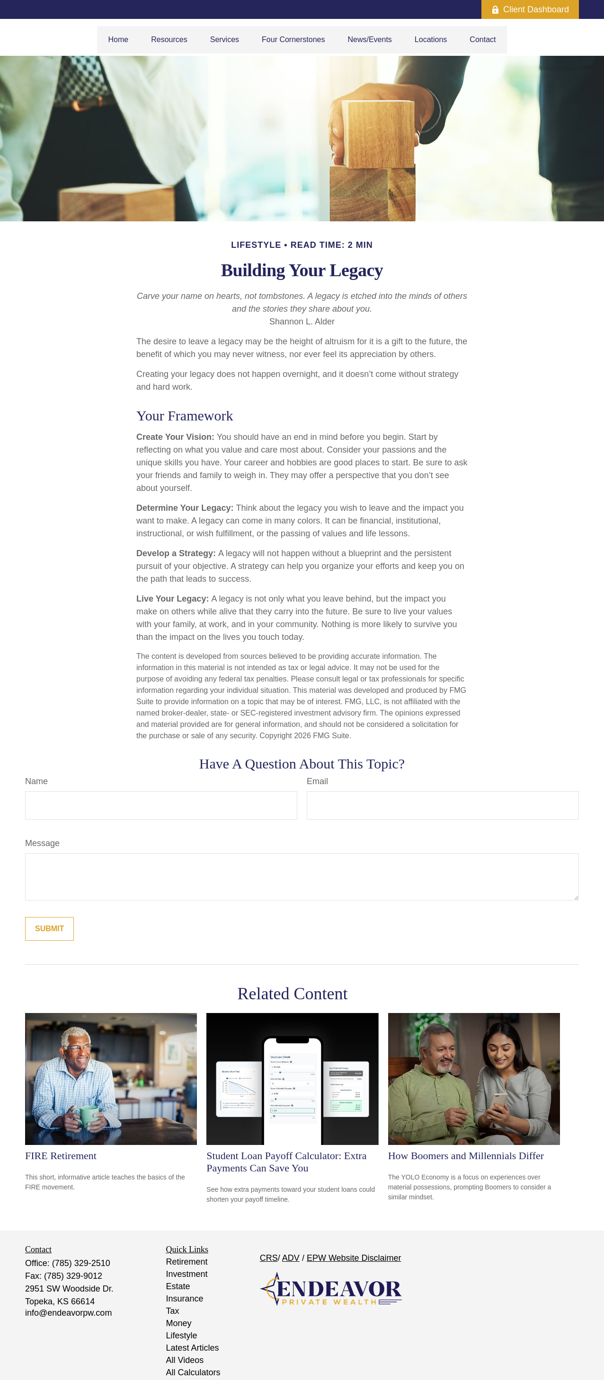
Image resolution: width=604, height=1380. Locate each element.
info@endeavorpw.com (68, 1313)
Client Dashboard (530, 9)
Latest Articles (192, 1348)
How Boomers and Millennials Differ (466, 1156)
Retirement (187, 1261)
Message (42, 843)
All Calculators (193, 1372)
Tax (172, 1311)
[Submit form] (49, 929)
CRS (269, 1258)
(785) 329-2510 (81, 1263)
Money (179, 1323)
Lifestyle (181, 1335)
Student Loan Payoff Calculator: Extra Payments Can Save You (286, 1162)
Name (36, 781)
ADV (291, 1258)
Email (317, 781)
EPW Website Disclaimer (354, 1258)
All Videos (185, 1360)
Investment (187, 1274)
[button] (118, 39)
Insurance (185, 1298)
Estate (178, 1286)
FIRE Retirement (61, 1156)
